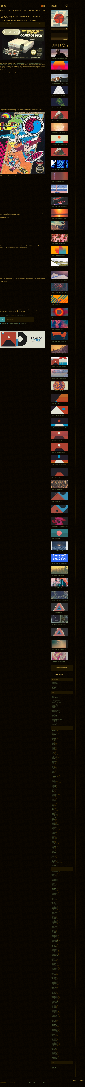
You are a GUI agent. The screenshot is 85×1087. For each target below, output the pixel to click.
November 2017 (55, 893)
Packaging (54, 811)
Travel (53, 847)
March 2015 (54, 932)
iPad (52, 790)
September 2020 (55, 871)
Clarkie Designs (55, 697)
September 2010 (55, 1001)
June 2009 (54, 1020)
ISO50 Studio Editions (56, 709)
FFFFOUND (54, 698)
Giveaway (54, 773)
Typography (54, 852)
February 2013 (55, 964)
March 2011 (54, 993)
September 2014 (55, 940)
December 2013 (55, 951)
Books (53, 742)
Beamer (53, 688)
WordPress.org (55, 1069)
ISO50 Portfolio (55, 706)
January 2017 (54, 906)
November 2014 (55, 937)
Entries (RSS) (32, 1082)
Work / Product (79, 1080)
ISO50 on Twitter (55, 705)
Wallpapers (54, 857)
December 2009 (55, 1012)
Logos (53, 799)
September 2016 (55, 911)
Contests (53, 751)
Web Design (54, 860)
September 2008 (55, 1031)
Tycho (53, 851)
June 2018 (54, 884)
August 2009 (54, 1017)
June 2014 (54, 944)
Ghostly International (56, 700)
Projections (54, 827)
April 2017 (54, 902)
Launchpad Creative (56, 714)
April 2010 (54, 1007)
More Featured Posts (61, 667)
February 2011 (55, 994)
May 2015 (54, 930)
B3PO (53, 696)
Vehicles (53, 855)
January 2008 (54, 1042)
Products (53, 825)
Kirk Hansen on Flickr (56, 712)
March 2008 (54, 1039)
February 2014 (55, 949)
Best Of (17, 315)
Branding (53, 743)
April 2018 (54, 887)
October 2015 (54, 923)
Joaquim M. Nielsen (56, 710)
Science (53, 834)
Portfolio (3, 10)
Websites (53, 861)
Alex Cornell (54, 684)
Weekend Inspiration (56, 862)
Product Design (55, 824)
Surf (52, 845)
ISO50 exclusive (55, 794)
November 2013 (55, 953)
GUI (52, 777)
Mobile (53, 805)
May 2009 (54, 1021)
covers (53, 752)
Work (53, 864)
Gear (53, 772)
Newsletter (54, 810)
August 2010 (54, 1002)
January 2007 (54, 1054)
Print (53, 820)
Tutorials (53, 850)
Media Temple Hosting (59, 674)
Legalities (53, 798)
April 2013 (54, 962)
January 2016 (54, 920)
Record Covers (55, 831)
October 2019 (54, 873)
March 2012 (54, 978)
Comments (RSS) (41, 1082)
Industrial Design (55, 782)
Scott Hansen (54, 682)
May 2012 (54, 975)
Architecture (54, 738)
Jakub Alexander (55, 683)
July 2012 (54, 973)
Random (53, 828)
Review (53, 833)
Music (21, 315)
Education (54, 761)
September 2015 (55, 925)
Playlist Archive (59, 29)
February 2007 (55, 1053)
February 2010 (55, 1010)
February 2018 (55, 889)
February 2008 (55, 1040)
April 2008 (54, 1038)
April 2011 (54, 992)
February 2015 (55, 934)
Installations (54, 786)
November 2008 (55, 1029)
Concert (53, 749)
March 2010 (54, 1009)
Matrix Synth (54, 715)
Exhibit (53, 763)
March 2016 (54, 918)
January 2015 (54, 935)
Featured (53, 764)
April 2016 (54, 917)
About (25, 10)
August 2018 (54, 881)
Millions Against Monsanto (57, 719)
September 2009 (55, 1016)
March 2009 (54, 1024)
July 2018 (54, 883)
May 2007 (54, 1049)
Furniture (53, 770)
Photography (54, 814)
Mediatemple (54, 716)
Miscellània (54, 803)
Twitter (38, 10)
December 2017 (55, 892)
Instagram (54, 785)
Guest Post (54, 776)
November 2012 (55, 968)
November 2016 (55, 908)
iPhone (53, 791)
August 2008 (54, 1033)
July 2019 (54, 874)
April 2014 (54, 946)
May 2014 (54, 945)
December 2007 (55, 1043)
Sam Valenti (54, 687)
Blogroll (53, 740)
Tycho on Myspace (55, 723)
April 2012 (54, 977)
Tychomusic (54, 724)
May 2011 (54, 991)
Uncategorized (54, 853)
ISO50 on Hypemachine (56, 702)
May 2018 (54, 885)
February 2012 (55, 979)
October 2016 (54, 909)
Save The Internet (55, 721)
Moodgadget (54, 720)
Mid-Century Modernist (56, 717)
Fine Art (53, 767)
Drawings (53, 759)
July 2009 (54, 1019)
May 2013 (54, 960)
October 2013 (54, 954)
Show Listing (54, 837)
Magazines (54, 800)
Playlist (59, 5)
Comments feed (55, 1068)
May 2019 (54, 876)
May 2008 (54, 1036)
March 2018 (54, 888)
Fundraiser (54, 768)
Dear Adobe (54, 754)
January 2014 (54, 950)
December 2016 (55, 907)
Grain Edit (54, 701)
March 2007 (54, 1052)
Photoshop (54, 815)
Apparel (53, 737)
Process (53, 822)
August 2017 (54, 897)
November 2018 (55, 880)
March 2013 (54, 963)
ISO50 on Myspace (55, 704)
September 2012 (55, 970)
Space (53, 841)
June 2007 (54, 1048)
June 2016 (54, 914)
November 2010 (55, 998)
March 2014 (54, 947)
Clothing (53, 747)
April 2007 (54, 1050)
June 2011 (54, 989)
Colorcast (53, 748)
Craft (53, 753)
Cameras (53, 744)
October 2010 (54, 1000)
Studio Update (54, 843)
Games (53, 771)
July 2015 (54, 927)
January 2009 (54, 1026)
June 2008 (54, 1035)
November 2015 (55, 922)
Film (52, 766)
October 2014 (54, 939)
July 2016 (54, 913)
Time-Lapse (54, 846)
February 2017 (55, 904)
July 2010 (54, 1003)
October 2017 (54, 894)
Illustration (54, 781)
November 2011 (55, 983)
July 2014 (54, 942)
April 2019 (54, 878)
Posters (53, 819)
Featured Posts (59, 45)
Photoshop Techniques (56, 817)
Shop (9, 10)
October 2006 (54, 1058)
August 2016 (54, 912)
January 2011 (54, 996)
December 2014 (55, 936)
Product (53, 823)
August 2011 (54, 987)
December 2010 (55, 997)
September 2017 (55, 895)
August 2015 (54, 926)
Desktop (53, 758)
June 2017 (54, 899)
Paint (53, 813)
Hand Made (54, 778)
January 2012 (54, 980)
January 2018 (54, 890)
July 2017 (54, 898)
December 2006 (55, 1056)
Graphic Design (55, 775)
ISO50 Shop (54, 707)
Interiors (53, 787)
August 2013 (54, 956)
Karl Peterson (54, 711)
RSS (43, 6)
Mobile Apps (54, 806)
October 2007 (54, 1045)
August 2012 (54, 972)
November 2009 (55, 1014)
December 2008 (55, 1027)
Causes (53, 745)
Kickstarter (54, 795)
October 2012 (54, 969)
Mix (52, 804)
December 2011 (55, 982)
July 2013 (54, 958)
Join (44, 10)
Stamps (53, 842)
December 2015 (55, 921)
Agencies (53, 731)
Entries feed (54, 1067)
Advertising (54, 730)
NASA (53, 809)
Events (53, 762)
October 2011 (54, 984)
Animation (54, 734)
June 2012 (54, 974)
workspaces (54, 865)
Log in (53, 1066)
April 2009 (54, 1022)
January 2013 (54, 965)
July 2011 (54, 988)
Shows (53, 838)
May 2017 (54, 900)
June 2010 (54, 1005)
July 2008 (54, 1034)
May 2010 (54, 1006)
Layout (53, 796)
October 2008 (54, 1030)
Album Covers (54, 733)
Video (25, 315)
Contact (31, 10)
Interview (53, 789)
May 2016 (54, 916)
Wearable (53, 858)
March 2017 (54, 903)
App (52, 735)
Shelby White (54, 686)
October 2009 (54, 1015)
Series (53, 836)
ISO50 (53, 792)
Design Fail (54, 756)
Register (53, 1064)
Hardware (54, 780)
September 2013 (55, 955)
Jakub (11, 23)
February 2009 (55, 1025)
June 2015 (54, 928)
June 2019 (54, 875)
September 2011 (55, 986)
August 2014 (54, 941)
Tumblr (53, 848)
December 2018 (55, 879)
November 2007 (55, 1044)
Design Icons (54, 757)
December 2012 (55, 967)
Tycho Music (17, 10)
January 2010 (54, 1011)
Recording (54, 832)
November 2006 (55, 1057)
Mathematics (54, 801)
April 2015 (54, 931)
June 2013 (54, 959)
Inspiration (54, 784)
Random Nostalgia (55, 829)
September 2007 (55, 1047)
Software (53, 839)
